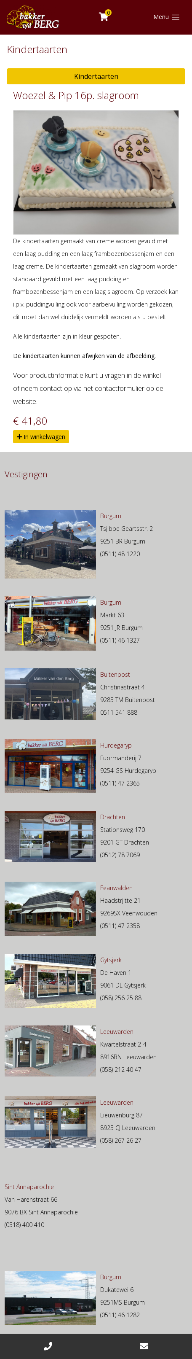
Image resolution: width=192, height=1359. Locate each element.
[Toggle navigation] (166, 17)
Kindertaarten (96, 76)
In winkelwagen (41, 437)
